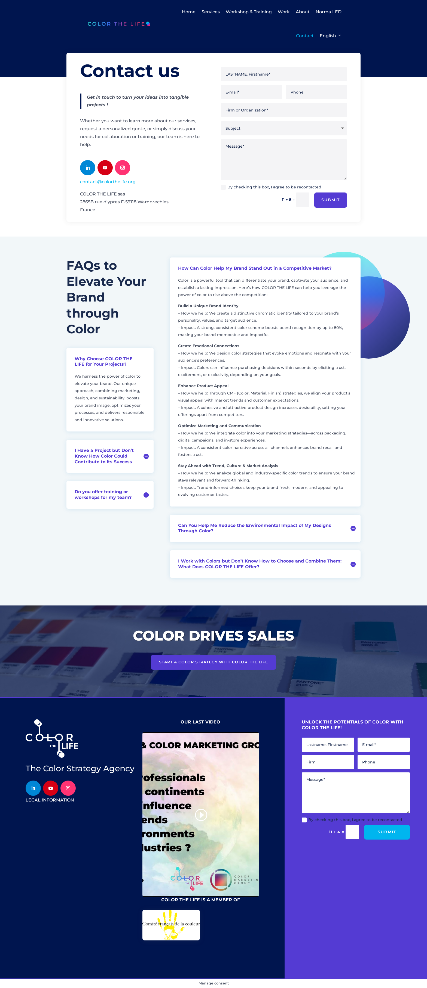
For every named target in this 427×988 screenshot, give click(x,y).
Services (211, 11)
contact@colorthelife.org (108, 181)
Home (189, 11)
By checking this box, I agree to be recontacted (271, 186)
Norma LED (328, 11)
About (303, 11)
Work (284, 11)
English (328, 35)
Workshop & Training (249, 11)
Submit (330, 199)
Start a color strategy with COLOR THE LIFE (213, 662)
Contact (305, 35)
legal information (50, 800)
